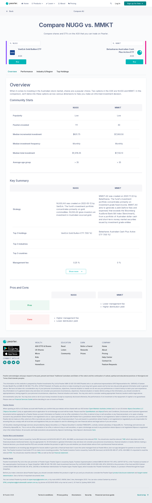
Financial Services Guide (23, 399)
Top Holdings (63, 72)
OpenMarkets (90, 411)
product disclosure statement (123, 473)
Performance (27, 72)
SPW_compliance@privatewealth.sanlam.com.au (20, 482)
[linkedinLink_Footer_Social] (18, 362)
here (94, 430)
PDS (95, 439)
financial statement (61, 453)
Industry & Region (45, 72)
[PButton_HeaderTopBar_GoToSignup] (135, 3)
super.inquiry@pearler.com (37, 479)
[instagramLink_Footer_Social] (9, 362)
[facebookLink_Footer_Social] (5, 362)
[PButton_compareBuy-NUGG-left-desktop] (17, 62)
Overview (12, 72)
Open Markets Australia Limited (100, 409)
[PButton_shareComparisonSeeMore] (76, 272)
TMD (124, 439)
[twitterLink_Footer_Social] (14, 362)
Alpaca (101, 411)
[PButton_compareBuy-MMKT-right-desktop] (134, 62)
